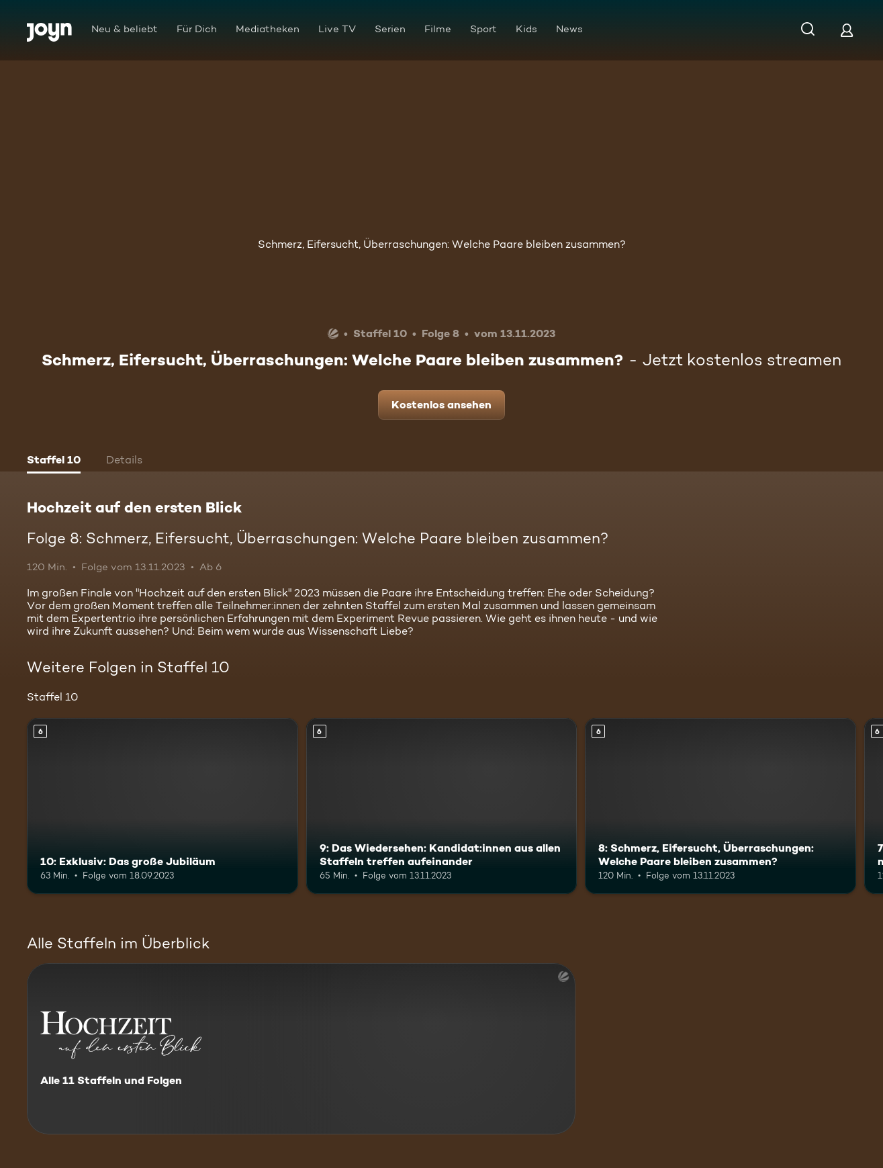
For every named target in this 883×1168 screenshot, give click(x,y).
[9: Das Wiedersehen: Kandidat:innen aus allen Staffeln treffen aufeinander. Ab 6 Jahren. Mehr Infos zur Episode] (441, 806)
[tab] (53, 461)
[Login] (846, 30)
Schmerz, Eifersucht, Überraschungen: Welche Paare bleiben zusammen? (442, 244)
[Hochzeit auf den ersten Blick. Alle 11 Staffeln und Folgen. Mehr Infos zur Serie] (301, 1048)
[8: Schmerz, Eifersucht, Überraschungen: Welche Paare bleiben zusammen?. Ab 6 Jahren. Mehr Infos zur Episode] (720, 806)
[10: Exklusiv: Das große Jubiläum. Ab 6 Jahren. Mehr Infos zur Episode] (162, 806)
